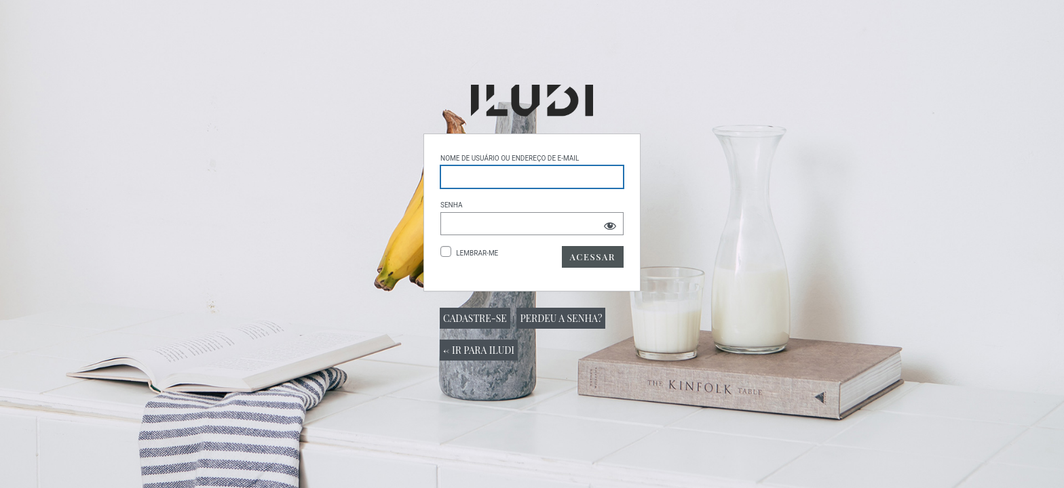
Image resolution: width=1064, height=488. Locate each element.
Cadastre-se (475, 318)
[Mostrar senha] (610, 225)
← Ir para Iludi (478, 350)
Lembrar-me (477, 253)
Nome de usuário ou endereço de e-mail (509, 158)
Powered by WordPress (532, 101)
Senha (451, 205)
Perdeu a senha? (561, 318)
